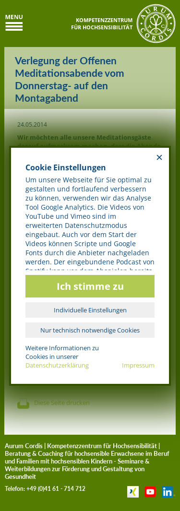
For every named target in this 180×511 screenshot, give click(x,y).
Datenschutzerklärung (57, 365)
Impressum (138, 365)
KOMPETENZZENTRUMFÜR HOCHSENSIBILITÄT (101, 23)
